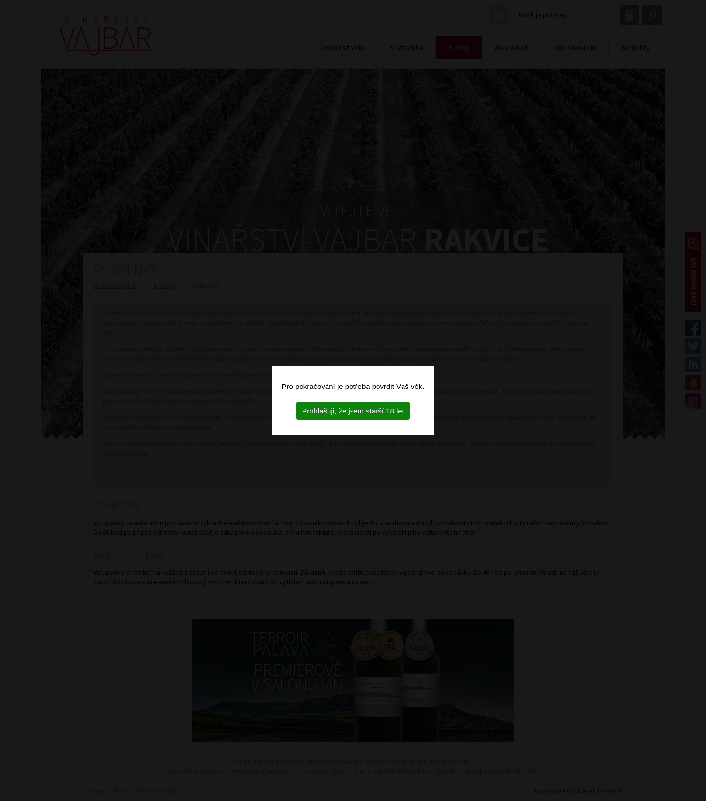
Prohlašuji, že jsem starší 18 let (353, 411)
